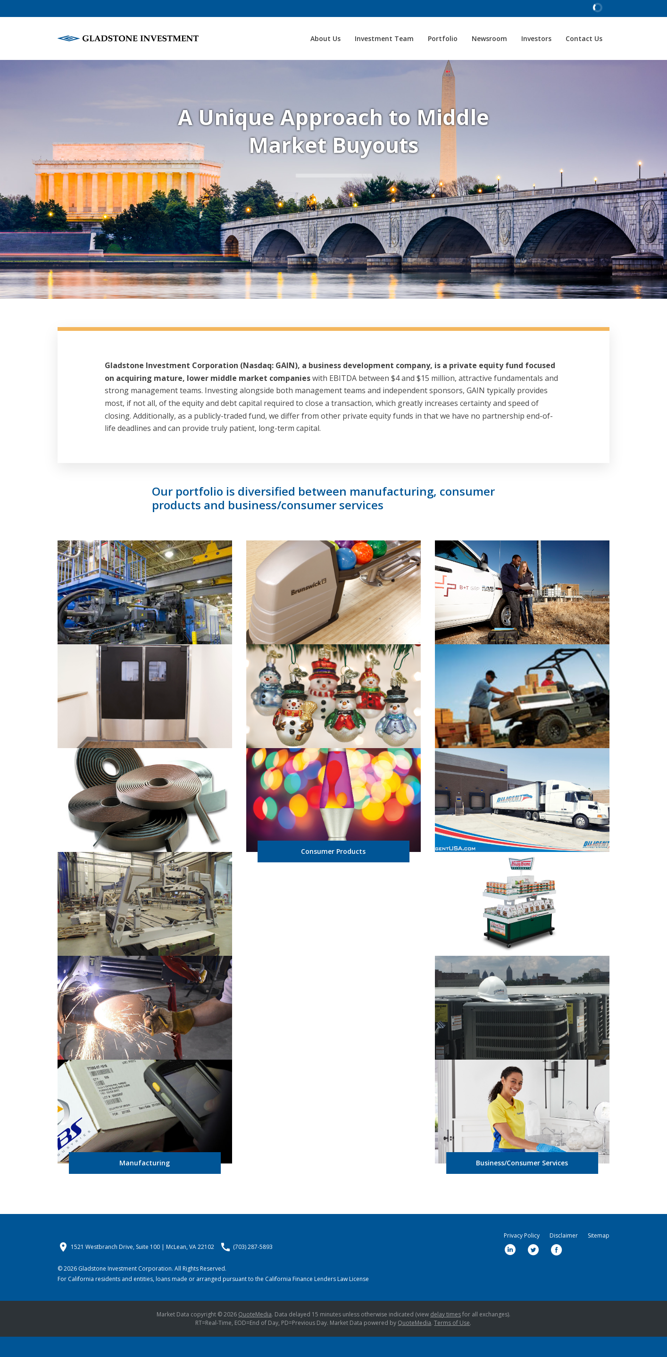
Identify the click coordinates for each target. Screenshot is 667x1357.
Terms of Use (452, 1343)
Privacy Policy (522, 1256)
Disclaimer (564, 1256)
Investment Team (384, 38)
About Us (325, 38)
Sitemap (598, 1256)
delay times (445, 1335)
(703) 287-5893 (253, 1267)
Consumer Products (333, 871)
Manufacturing (144, 1183)
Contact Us (584, 38)
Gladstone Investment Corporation (125, 1289)
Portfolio (443, 38)
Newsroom (489, 38)
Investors (536, 38)
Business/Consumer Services (522, 1183)
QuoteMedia (255, 1335)
